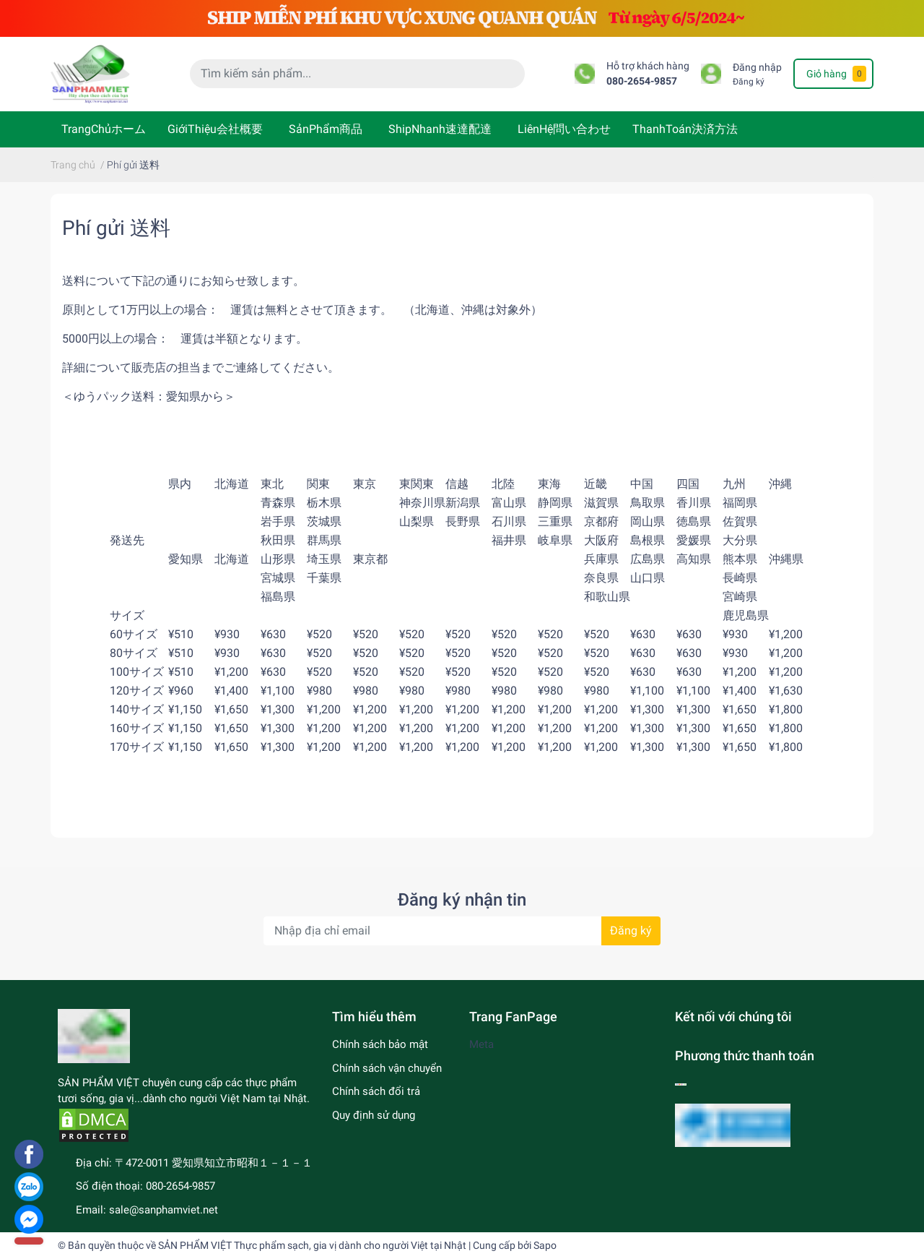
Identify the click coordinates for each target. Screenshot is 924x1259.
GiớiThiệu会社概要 (215, 129)
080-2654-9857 (641, 81)
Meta (481, 1044)
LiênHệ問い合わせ (564, 129)
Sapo (545, 1245)
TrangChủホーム (103, 129)
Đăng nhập (757, 67)
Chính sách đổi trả (376, 1091)
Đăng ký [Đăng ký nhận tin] (631, 930)
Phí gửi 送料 (116, 228)
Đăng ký (748, 82)
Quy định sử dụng (373, 1115)
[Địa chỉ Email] (462, 930)
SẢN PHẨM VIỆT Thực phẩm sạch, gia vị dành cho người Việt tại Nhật (312, 1245)
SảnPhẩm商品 (325, 129)
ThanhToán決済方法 (685, 129)
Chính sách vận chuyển (387, 1068)
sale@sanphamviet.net (163, 1209)
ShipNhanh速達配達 (440, 129)
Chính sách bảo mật (380, 1044)
